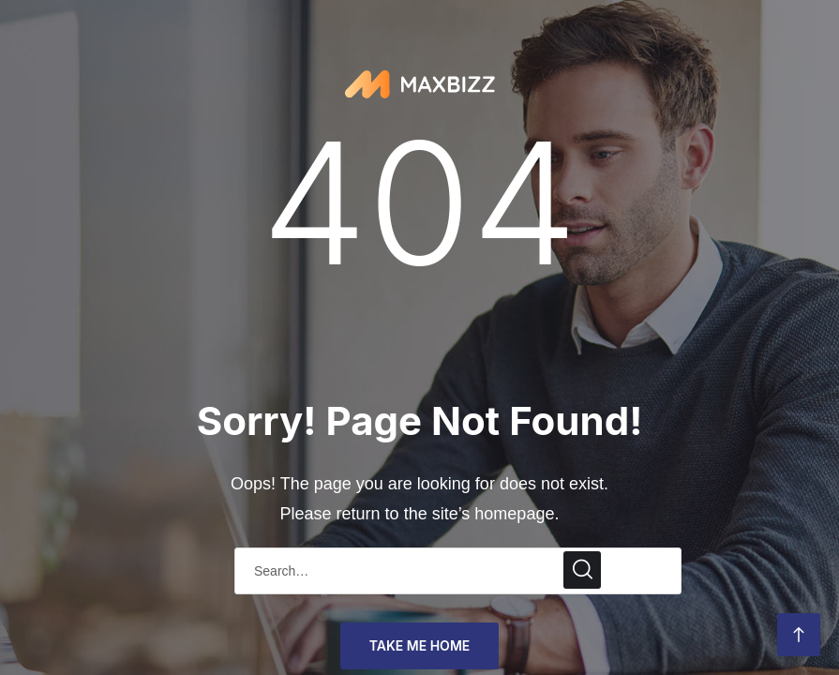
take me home (420, 645)
